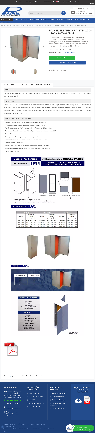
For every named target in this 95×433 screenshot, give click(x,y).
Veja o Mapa (17, 397)
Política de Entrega (57, 400)
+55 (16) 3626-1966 (12, 404)
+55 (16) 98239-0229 (12, 400)
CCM (88, 19)
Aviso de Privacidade (35, 397)
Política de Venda (57, 397)
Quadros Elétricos (20, 19)
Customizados (6, 22)
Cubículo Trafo (80, 19)
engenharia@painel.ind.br (12, 408)
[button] (5, 45)
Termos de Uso (33, 393)
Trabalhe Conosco (57, 408)
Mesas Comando (48, 19)
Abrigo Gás (59, 19)
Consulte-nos (67, 62)
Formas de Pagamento (35, 403)
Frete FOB (31, 400)
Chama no (62, 58)
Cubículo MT (69, 19)
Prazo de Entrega (33, 406)
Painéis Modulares (35, 19)
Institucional (7, 19)
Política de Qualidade (58, 393)
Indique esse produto (58, 70)
